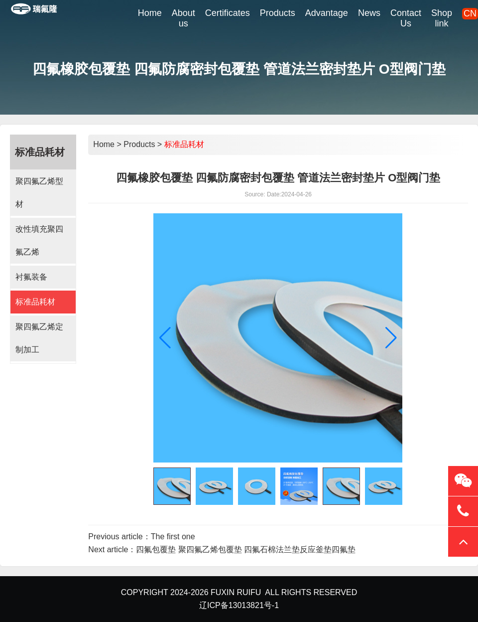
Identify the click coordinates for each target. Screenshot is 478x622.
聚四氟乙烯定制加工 (39, 338)
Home (104, 144)
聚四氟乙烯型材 (39, 192)
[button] (391, 338)
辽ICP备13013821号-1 (239, 605)
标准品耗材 (35, 302)
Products (139, 144)
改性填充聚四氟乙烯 (39, 240)
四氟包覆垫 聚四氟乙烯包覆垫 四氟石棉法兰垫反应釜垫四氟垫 (246, 549)
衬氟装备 (31, 277)
